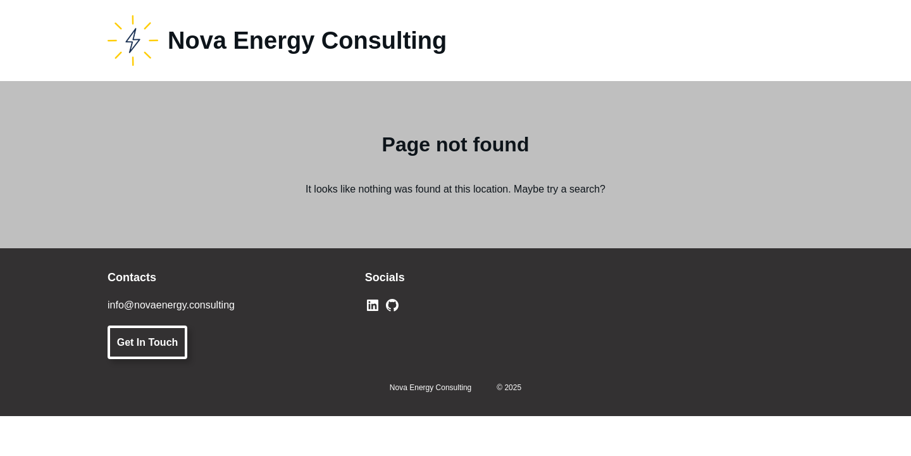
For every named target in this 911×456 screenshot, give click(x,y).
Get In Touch (147, 342)
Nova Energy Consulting (307, 40)
